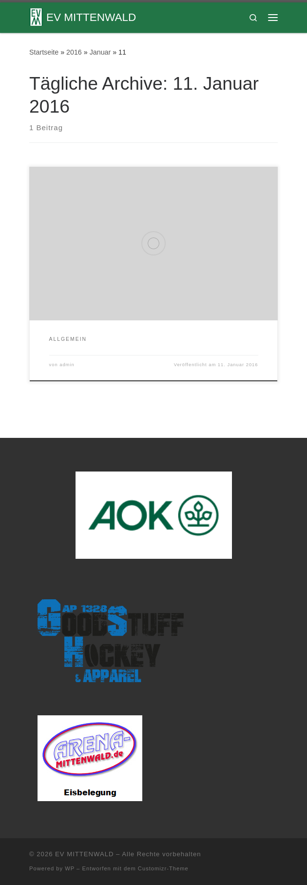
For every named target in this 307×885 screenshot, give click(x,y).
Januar (100, 52)
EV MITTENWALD (84, 854)
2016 (74, 52)
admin (67, 364)
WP (70, 868)
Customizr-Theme (163, 868)
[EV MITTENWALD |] (36, 16)
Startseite (43, 52)
